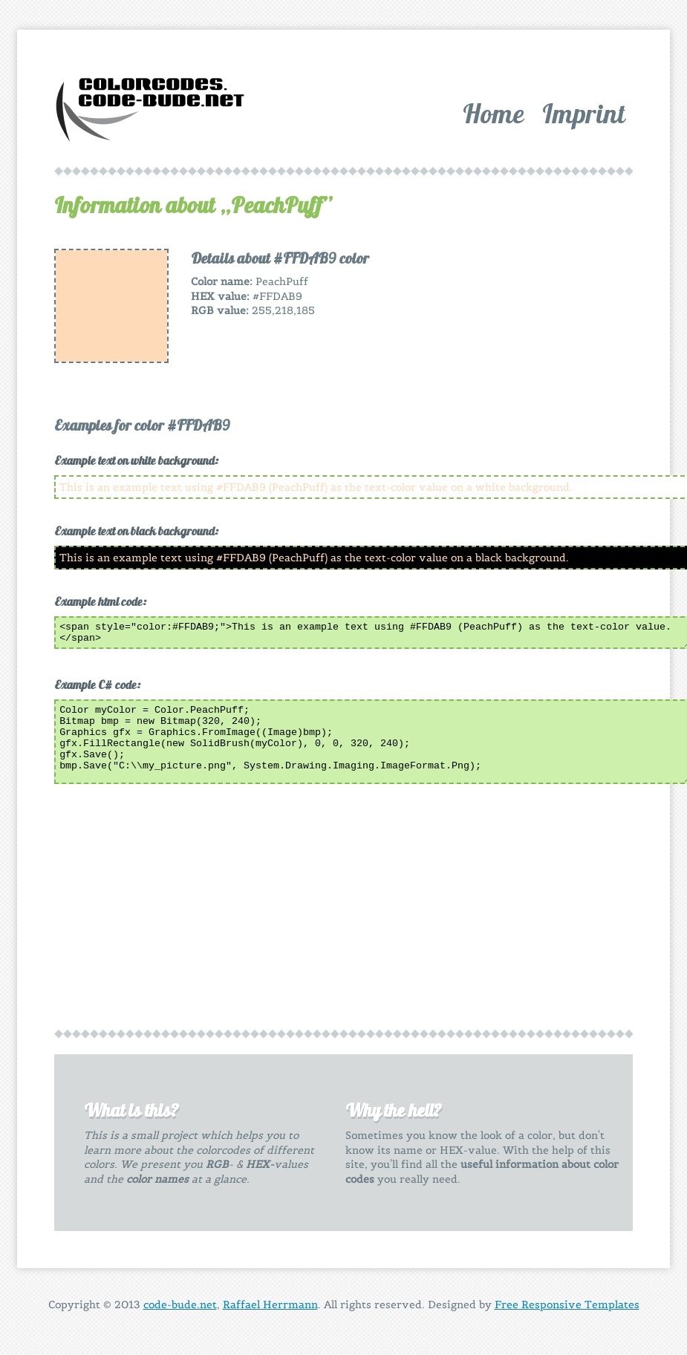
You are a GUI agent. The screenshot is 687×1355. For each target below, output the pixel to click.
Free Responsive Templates (567, 1309)
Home (493, 113)
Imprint (583, 113)
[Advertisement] (514, 341)
